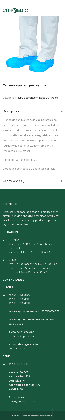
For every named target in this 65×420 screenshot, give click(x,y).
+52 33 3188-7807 (19, 294)
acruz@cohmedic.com (22, 401)
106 (21, 388)
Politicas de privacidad (22, 336)
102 (28, 376)
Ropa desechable (27, 97)
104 (24, 380)
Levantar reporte (19, 348)
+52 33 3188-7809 (19, 299)
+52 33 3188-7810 (19, 303)
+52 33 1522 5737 (18, 364)
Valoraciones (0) (13, 181)
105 (38, 384)
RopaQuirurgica (48, 97)
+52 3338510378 (50, 311)
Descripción (11, 111)
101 (26, 372)
